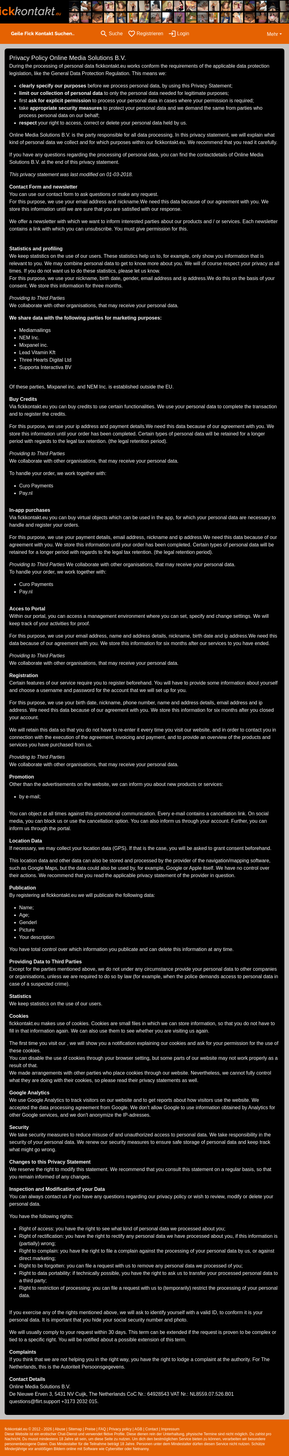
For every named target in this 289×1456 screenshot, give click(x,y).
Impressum (170, 1429)
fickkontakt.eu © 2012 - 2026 (28, 1429)
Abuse (60, 1429)
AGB (138, 1429)
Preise (90, 1429)
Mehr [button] (272, 34)
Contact (151, 1429)
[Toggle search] (111, 33)
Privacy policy (120, 1429)
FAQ (102, 1429)
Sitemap (75, 1429)
